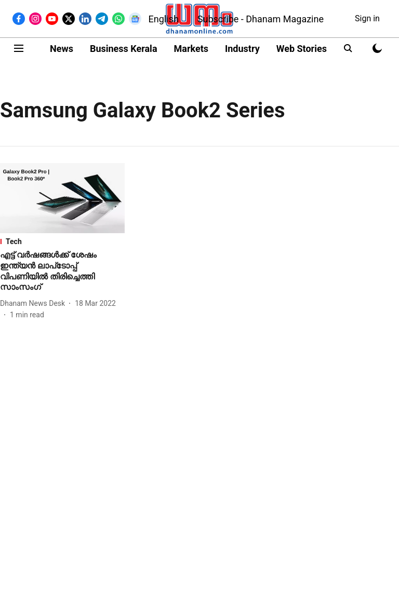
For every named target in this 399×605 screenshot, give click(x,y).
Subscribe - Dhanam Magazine (260, 19)
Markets (191, 48)
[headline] (62, 271)
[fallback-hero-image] (62, 198)
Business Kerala (123, 48)
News (61, 48)
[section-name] (62, 241)
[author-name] (34, 303)
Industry (242, 48)
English (164, 19)
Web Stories (301, 48)
